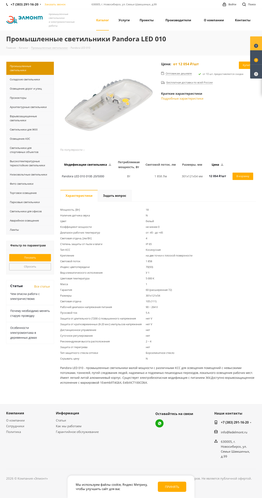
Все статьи (42, 286)
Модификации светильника (87, 164)
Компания (15, 413)
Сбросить (30, 266)
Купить (247, 65)
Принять (172, 487)
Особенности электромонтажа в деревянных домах (23, 332)
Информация (67, 413)
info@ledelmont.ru (234, 432)
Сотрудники (15, 426)
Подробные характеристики (182, 98)
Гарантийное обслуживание (77, 432)
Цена (217, 164)
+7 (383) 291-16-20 (235, 422)
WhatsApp (159, 423)
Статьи (61, 420)
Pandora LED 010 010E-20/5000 (83, 176)
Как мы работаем (68, 426)
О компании (15, 420)
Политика (13, 432)
